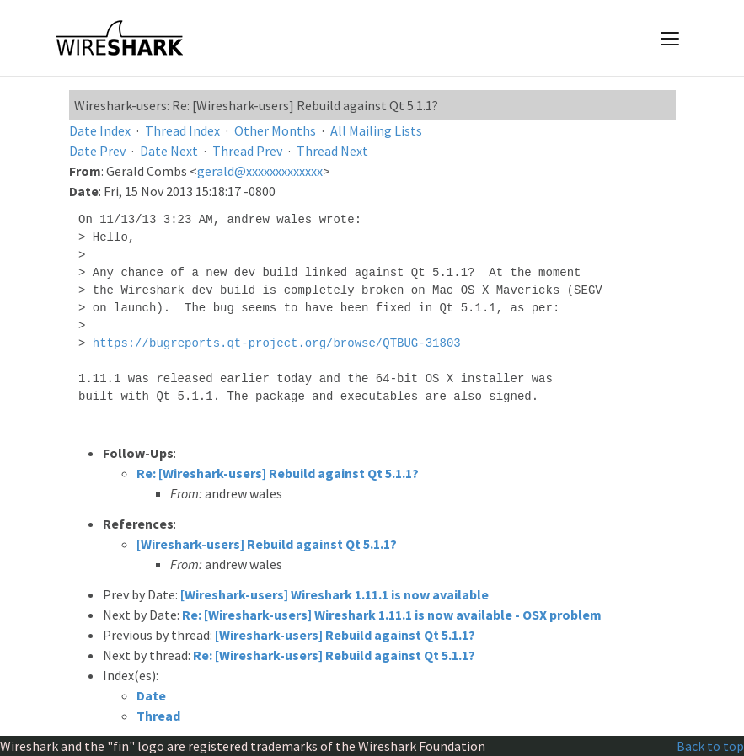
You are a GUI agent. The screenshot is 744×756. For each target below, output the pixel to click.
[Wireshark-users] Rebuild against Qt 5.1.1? (266, 543)
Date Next (169, 150)
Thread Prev (247, 150)
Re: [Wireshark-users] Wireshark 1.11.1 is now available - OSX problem (392, 614)
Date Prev (97, 150)
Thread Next (332, 150)
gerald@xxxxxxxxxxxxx (260, 170)
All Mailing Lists (376, 130)
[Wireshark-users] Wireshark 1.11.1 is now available (334, 594)
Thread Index (182, 130)
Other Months (275, 130)
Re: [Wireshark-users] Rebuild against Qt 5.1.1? (277, 473)
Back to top (710, 745)
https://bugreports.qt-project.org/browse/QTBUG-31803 (277, 343)
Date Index (100, 130)
